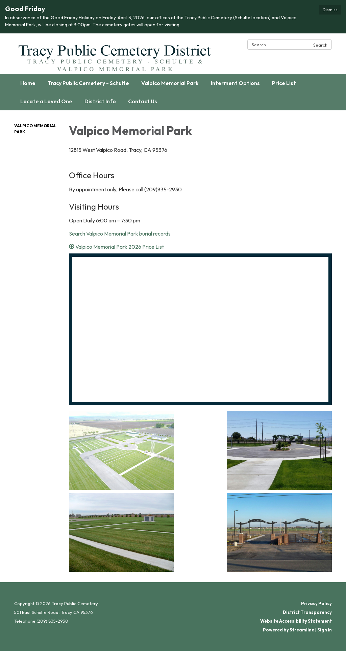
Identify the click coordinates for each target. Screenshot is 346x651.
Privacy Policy (316, 603)
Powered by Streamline (288, 629)
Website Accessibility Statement (296, 621)
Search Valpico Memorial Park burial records (120, 233)
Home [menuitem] (27, 83)
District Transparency (307, 612)
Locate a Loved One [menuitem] (46, 101)
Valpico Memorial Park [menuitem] (170, 83)
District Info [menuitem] (100, 101)
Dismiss (330, 9)
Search (320, 45)
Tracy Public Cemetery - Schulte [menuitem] (88, 83)
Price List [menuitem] (284, 83)
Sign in (324, 629)
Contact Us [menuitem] (142, 101)
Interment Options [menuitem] (235, 83)
